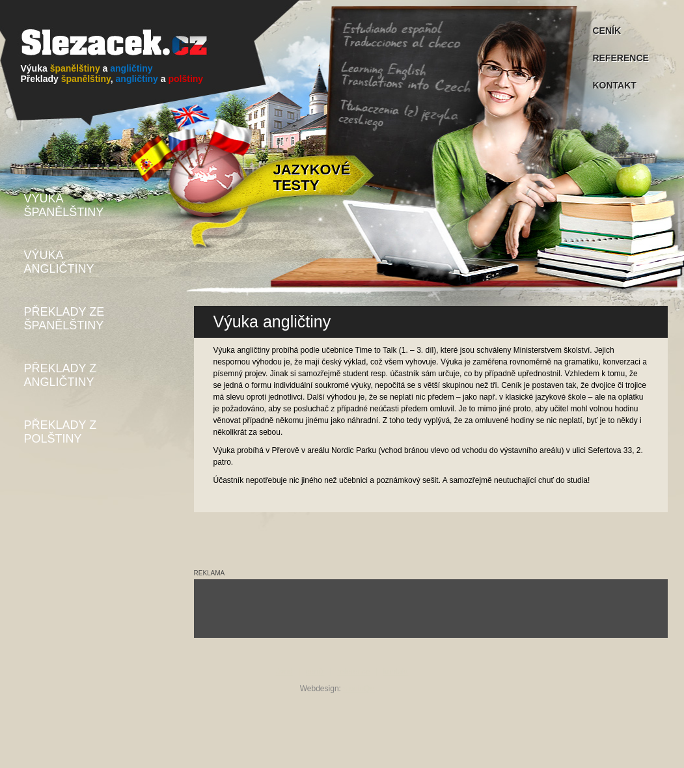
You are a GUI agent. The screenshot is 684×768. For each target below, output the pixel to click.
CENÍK (607, 30)
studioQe (358, 688)
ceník (315, 671)
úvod (284, 671)
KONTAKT (614, 85)
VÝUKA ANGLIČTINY (59, 262)
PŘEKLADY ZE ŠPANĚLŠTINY (64, 318)
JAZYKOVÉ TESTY (312, 177)
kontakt (396, 671)
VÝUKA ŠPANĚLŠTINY (64, 205)
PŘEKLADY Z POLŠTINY (60, 431)
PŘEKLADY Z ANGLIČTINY (60, 375)
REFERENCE (621, 58)
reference (353, 671)
